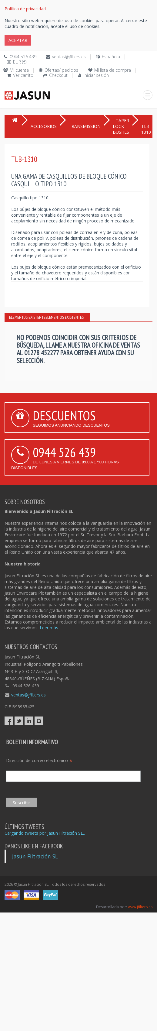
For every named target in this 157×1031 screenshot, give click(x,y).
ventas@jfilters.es (69, 57)
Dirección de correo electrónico (39, 760)
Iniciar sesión (96, 75)
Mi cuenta (19, 70)
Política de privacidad (25, 9)
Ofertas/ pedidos (61, 70)
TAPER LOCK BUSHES (121, 126)
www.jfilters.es (140, 906)
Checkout (58, 75)
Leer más (49, 628)
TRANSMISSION (85, 126)
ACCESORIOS (44, 126)
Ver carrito (23, 75)
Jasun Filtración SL (35, 856)
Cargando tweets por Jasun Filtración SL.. (45, 833)
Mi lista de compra (112, 70)
